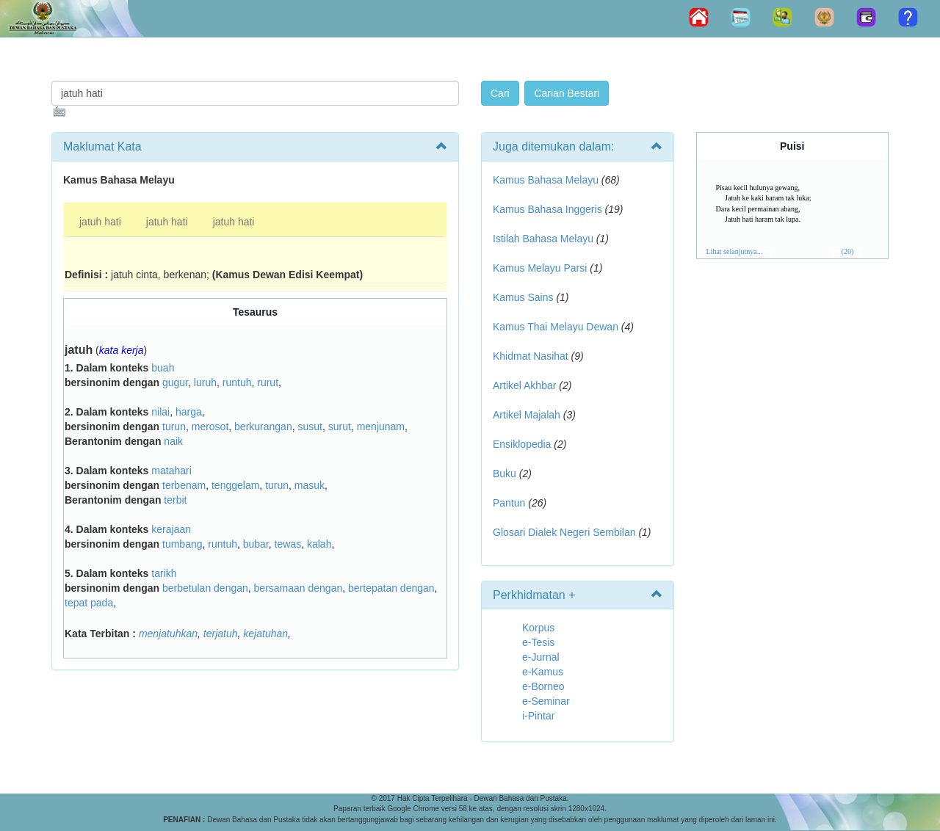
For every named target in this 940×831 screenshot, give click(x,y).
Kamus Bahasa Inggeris (547, 209)
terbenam (184, 485)
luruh (205, 382)
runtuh (237, 382)
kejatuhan (265, 633)
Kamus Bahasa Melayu (547, 180)
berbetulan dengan (205, 588)
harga (189, 412)
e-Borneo (543, 686)
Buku (504, 473)
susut (309, 426)
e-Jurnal (541, 657)
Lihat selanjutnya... (734, 251)
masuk (309, 485)
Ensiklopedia (522, 444)
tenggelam (235, 485)
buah (162, 368)
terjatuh (220, 633)
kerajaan (171, 529)
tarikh (163, 573)
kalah (319, 544)
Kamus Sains (523, 297)
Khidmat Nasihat (530, 356)
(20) (848, 251)
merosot (210, 426)
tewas (288, 544)
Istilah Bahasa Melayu (543, 238)
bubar (256, 544)
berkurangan (263, 426)
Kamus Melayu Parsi (540, 268)
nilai (160, 412)
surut (339, 426)
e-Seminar (546, 701)
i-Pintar (538, 716)
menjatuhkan (168, 633)
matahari (171, 470)
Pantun (509, 503)
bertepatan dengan (391, 588)
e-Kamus (542, 672)
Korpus (538, 628)
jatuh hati (100, 222)
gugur (175, 382)
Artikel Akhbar (524, 385)
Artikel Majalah (526, 415)
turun (174, 426)
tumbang (182, 544)
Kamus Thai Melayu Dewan (555, 327)
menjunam (381, 426)
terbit (175, 500)
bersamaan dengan (298, 588)
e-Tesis (538, 642)
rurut (267, 382)
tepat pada (89, 603)
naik (173, 441)
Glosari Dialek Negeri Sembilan (564, 532)
